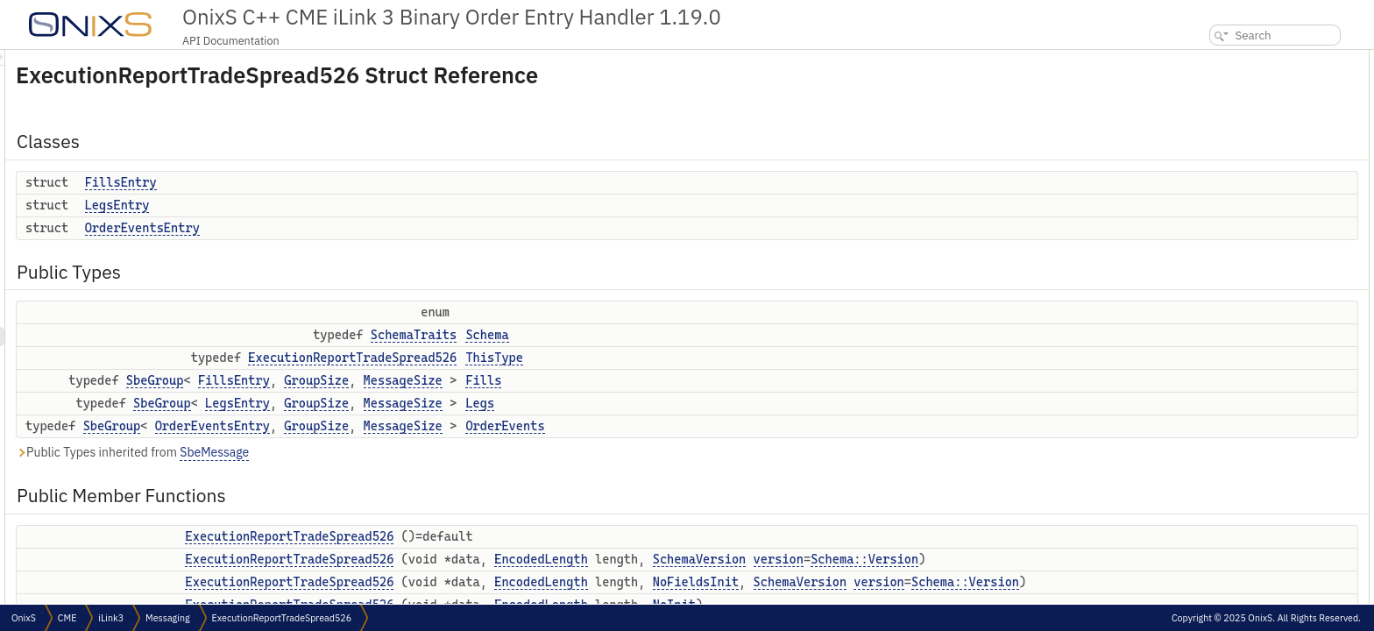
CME (67, 618)
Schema (705, 335)
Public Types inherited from (351, 452)
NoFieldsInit (915, 600)
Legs (698, 403)
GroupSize (535, 380)
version (429, 578)
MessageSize (622, 380)
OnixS (23, 618)
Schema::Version (516, 578)
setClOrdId (1218, 572)
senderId (1214, 514)
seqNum (1212, 399)
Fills (702, 380)
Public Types (1210, 136)
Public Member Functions (1241, 264)
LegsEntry (336, 205)
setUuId (1211, 457)
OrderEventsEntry (361, 228)
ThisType (713, 358)
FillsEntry (340, 182)
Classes (1197, 59)
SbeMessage (433, 452)
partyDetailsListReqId (1244, 592)
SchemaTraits (633, 335)
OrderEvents (723, 426)
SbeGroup (374, 380)
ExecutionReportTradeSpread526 (571, 358)
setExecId (1216, 495)
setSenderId (1222, 534)
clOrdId (1211, 553)
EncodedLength (760, 559)
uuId (1204, 437)
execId (1209, 476)
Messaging (167, 618)
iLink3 (111, 618)
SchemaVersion (919, 559)
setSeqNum (1220, 418)
